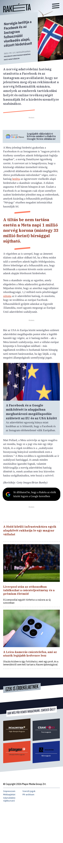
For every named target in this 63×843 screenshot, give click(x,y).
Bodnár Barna (23, 52)
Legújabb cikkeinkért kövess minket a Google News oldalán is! (41, 136)
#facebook (8, 56)
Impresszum (9, 791)
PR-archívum (28, 794)
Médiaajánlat (9, 794)
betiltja (16, 178)
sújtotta (7, 296)
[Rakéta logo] (17, 11)
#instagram (18, 55)
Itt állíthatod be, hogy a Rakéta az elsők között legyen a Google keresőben (34, 494)
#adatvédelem (13, 58)
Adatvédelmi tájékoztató (9, 799)
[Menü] (55, 6)
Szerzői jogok (29, 791)
